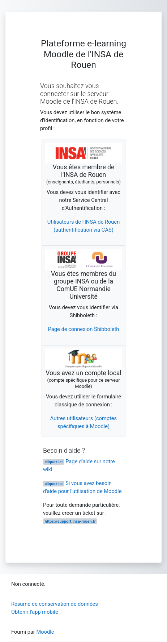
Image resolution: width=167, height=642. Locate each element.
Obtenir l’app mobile (34, 612)
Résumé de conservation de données (54, 604)
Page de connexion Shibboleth (83, 329)
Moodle (45, 632)
